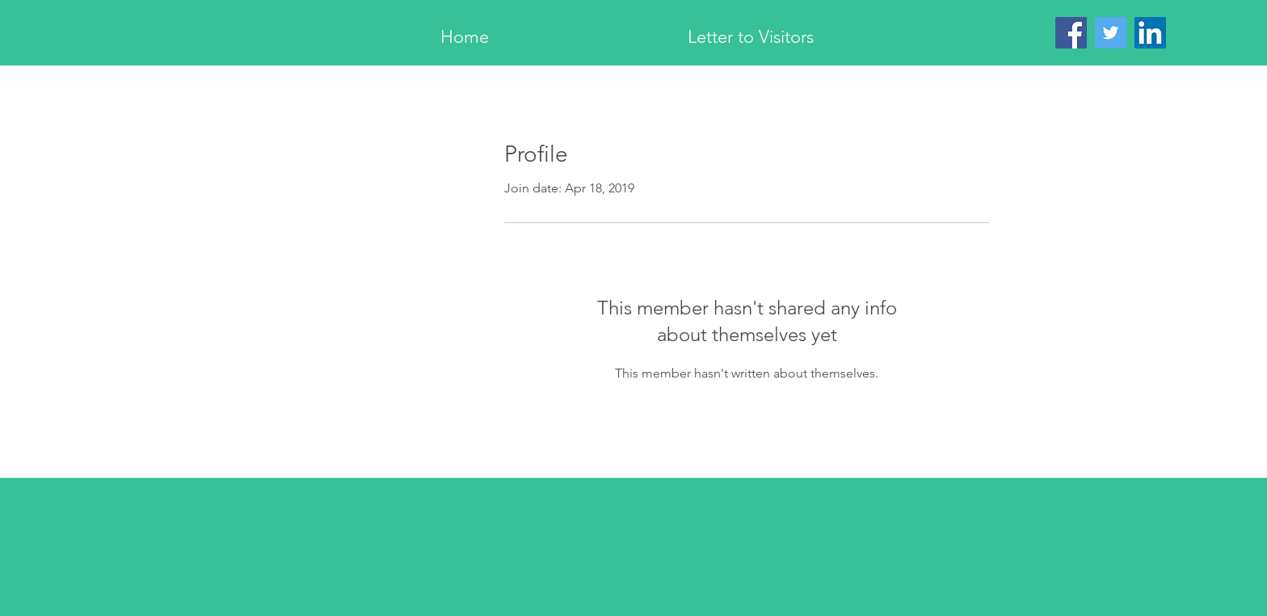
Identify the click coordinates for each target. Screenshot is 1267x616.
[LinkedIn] (1150, 33)
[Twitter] (1110, 33)
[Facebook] (1071, 33)
